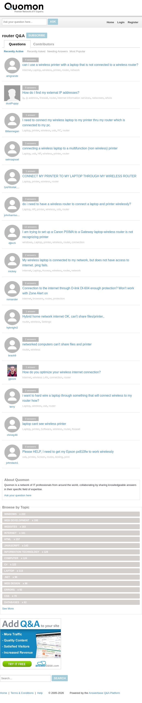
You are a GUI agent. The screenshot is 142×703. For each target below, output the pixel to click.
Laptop (37, 70)
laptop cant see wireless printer (44, 424)
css (10, 596)
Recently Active (13, 51)
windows (27, 242)
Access (46, 270)
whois (108, 97)
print (66, 456)
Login (121, 22)
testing (59, 456)
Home (110, 22)
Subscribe (36, 35)
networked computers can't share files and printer (57, 344)
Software (46, 429)
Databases (15, 602)
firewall (44, 97)
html (12, 539)
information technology (26, 552)
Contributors (43, 44)
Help (40, 692)
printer (57, 70)
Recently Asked (36, 51)
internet (26, 70)
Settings (46, 321)
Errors (13, 589)
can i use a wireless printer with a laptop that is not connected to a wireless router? (80, 64)
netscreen (98, 97)
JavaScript (16, 545)
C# (10, 564)
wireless (47, 70)
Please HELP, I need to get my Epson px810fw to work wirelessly (68, 451)
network (75, 70)
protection (59, 298)
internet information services (74, 97)
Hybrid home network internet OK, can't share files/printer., (63, 316)
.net (10, 577)
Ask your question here (17, 495)
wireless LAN (40, 377)
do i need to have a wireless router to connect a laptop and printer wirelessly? (76, 204)
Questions (17, 44)
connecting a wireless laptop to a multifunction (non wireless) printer (70, 148)
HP (39, 153)
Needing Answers (57, 51)
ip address (32, 97)
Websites (15, 526)
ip (23, 97)
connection (78, 242)
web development (21, 520)
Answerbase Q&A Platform (104, 692)
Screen (41, 456)
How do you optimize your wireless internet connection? (61, 372)
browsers (38, 298)
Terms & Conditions (22, 692)
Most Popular (77, 51)
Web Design (15, 583)
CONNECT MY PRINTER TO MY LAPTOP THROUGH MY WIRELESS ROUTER (79, 176)
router (65, 70)
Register (133, 22)
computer (15, 558)
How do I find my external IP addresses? (50, 92)
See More (8, 608)
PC (59, 130)
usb (54, 130)
